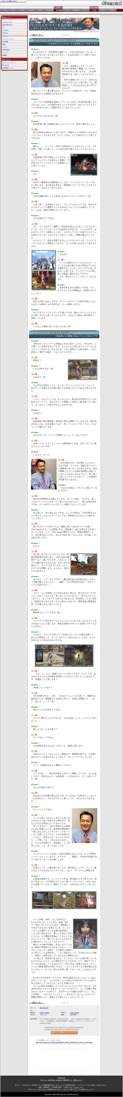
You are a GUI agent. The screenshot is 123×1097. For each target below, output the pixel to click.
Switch (40, 10)
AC (85, 10)
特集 (4, 44)
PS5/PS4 (31, 10)
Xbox (22, 10)
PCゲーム (44, 1080)
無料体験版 (6, 50)
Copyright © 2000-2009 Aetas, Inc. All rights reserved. (61, 1094)
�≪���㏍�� (94, 9)
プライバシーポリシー (9, 62)
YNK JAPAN (74, 1013)
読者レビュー (77, 1080)
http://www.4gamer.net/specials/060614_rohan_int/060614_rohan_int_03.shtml (64, 1042)
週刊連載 (5, 41)
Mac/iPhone (51, 1080)
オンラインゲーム (8, 39)
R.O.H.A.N (44, 1008)
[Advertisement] (48, 1058)
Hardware (76, 10)
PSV (103, 10)
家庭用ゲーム (67, 1080)
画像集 (5, 55)
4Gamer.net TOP (7, 22)
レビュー (5, 47)
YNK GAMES (45, 1013)
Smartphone (49, 10)
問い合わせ (5, 65)
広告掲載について (7, 68)
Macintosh (5, 30)
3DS (112, 10)
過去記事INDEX (8, 25)
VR (67, 10)
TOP (4, 10)
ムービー (5, 52)
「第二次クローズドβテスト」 (75, 579)
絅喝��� (58, 9)
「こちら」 (76, 1087)
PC (14, 10)
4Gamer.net (61, 1078)
